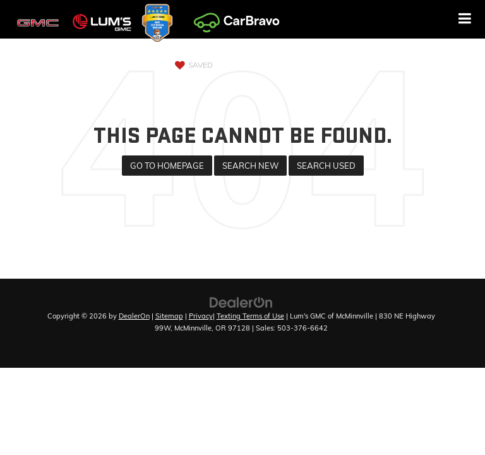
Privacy (201, 316)
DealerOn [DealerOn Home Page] (134, 316)
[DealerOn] (241, 301)
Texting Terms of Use (250, 316)
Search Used (326, 166)
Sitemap (169, 316)
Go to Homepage (167, 166)
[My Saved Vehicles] (192, 65)
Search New (250, 166)
